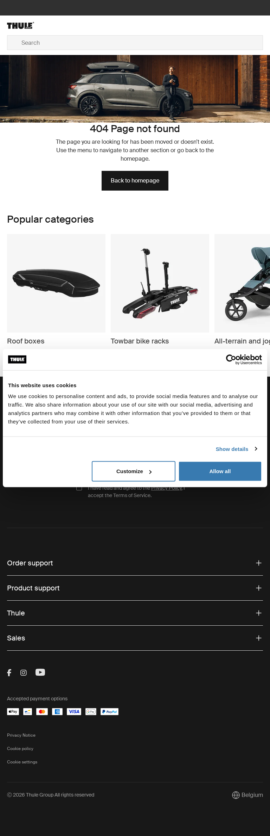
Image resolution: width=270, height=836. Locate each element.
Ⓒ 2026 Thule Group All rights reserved (50, 795)
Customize (134, 471)
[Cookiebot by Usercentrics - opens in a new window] (231, 359)
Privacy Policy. (166, 488)
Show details (232, 449)
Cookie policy (20, 748)
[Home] (49, 25)
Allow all (220, 471)
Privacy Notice (21, 735)
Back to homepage (135, 180)
